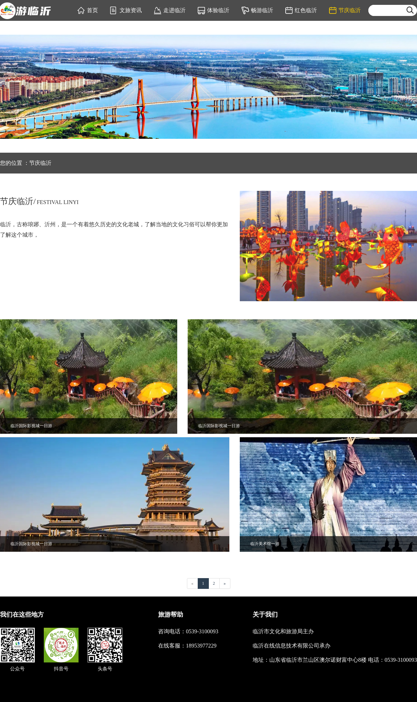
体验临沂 (218, 10)
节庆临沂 (349, 10)
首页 (92, 10)
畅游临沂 (262, 10)
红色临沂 (306, 10)
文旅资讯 (131, 10)
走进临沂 (174, 10)
